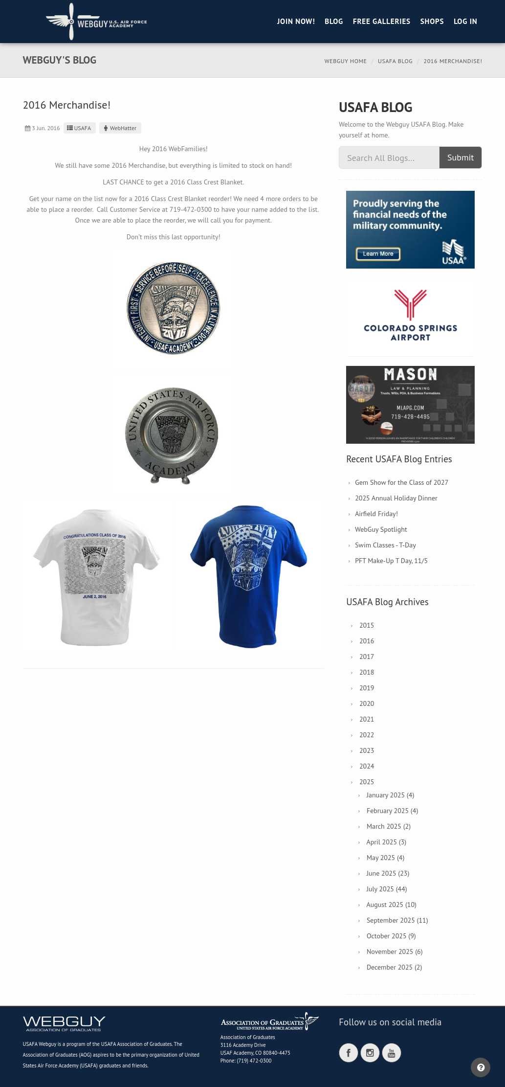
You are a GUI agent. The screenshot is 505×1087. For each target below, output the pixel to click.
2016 (366, 640)
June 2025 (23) (388, 873)
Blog (334, 21)
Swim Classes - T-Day (385, 545)
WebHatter (119, 128)
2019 (366, 687)
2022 (366, 734)
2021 (366, 719)
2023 (366, 750)
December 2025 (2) (394, 967)
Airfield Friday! (376, 513)
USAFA (78, 128)
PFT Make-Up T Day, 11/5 (391, 560)
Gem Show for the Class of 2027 (401, 482)
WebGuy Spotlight (381, 529)
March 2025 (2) (389, 826)
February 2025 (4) (392, 810)
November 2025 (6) (395, 951)
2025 (366, 781)
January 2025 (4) (390, 795)
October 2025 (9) (391, 935)
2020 (366, 703)
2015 (366, 625)
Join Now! (296, 21)
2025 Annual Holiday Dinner (396, 498)
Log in (465, 21)
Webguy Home (346, 61)
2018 (366, 672)
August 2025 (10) (391, 904)
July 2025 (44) (387, 888)
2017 (366, 656)
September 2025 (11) (397, 920)
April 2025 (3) (386, 842)
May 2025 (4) (386, 857)
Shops (432, 21)
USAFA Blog (395, 61)
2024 (366, 766)
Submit (460, 157)
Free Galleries (382, 21)
